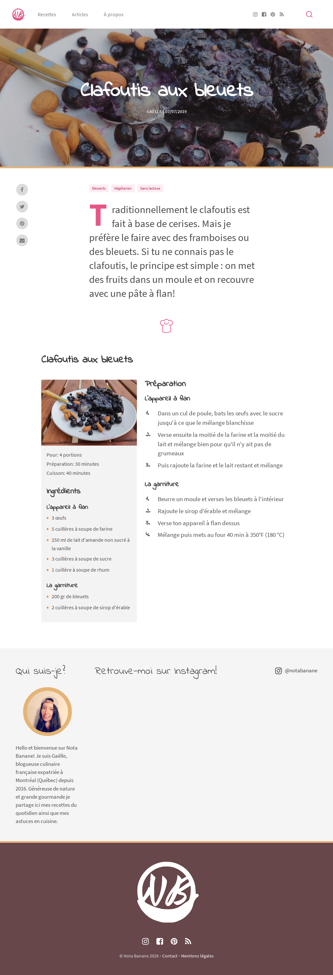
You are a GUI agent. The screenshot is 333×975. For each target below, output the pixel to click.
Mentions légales (197, 956)
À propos (114, 14)
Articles (80, 14)
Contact (170, 956)
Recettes (47, 14)
